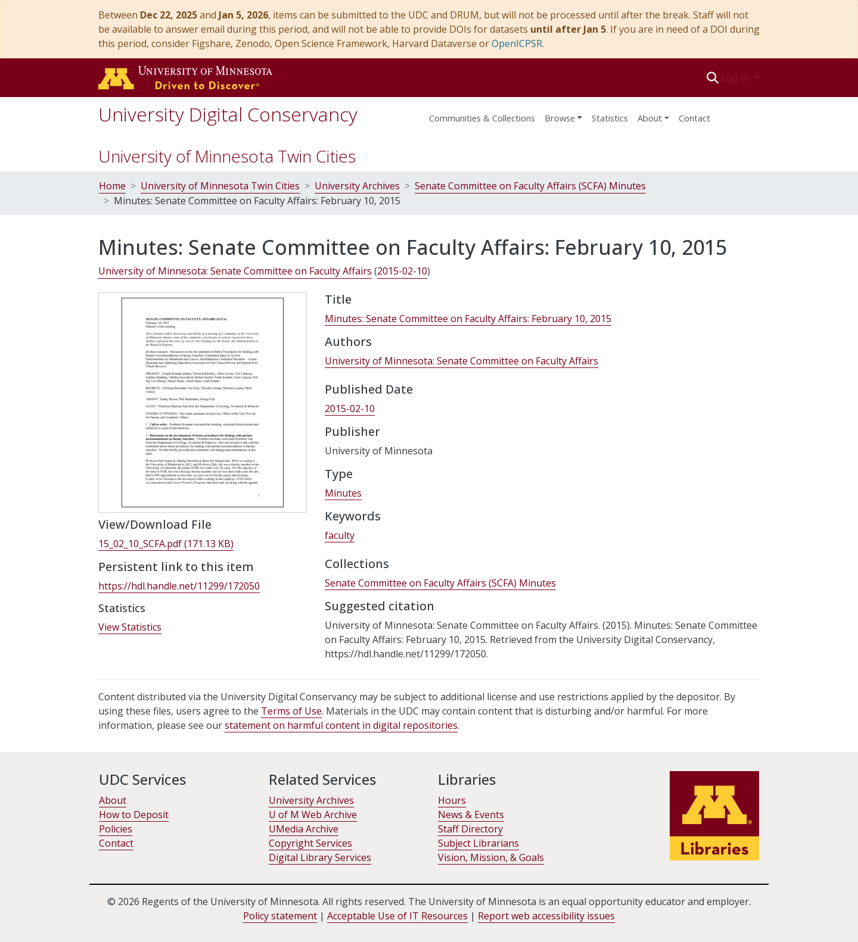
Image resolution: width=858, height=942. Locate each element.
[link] (166, 544)
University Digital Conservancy (228, 114)
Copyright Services (310, 843)
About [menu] (650, 118)
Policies (115, 828)
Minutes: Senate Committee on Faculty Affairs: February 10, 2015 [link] (468, 318)
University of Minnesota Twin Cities (227, 156)
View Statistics (129, 627)
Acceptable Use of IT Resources (397, 915)
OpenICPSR (517, 43)
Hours (452, 800)
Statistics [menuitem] (610, 118)
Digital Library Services (320, 857)
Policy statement (280, 915)
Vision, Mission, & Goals (491, 857)
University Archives (357, 185)
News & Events (471, 814)
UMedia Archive (303, 828)
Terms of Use (291, 711)
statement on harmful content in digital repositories (341, 725)
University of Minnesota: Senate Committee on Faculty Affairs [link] (235, 270)
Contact (694, 118)
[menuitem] (563, 114)
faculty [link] (340, 535)
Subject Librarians (478, 843)
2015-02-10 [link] (402, 270)
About (112, 800)
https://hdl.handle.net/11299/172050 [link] (179, 585)
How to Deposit (134, 814)
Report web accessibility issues (546, 915)
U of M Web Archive (313, 814)
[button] (712, 77)
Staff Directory (470, 828)
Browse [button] (560, 118)
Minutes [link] (343, 493)
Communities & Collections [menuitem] (482, 118)
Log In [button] (736, 77)
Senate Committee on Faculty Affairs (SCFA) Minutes (530, 185)
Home (112, 185)
